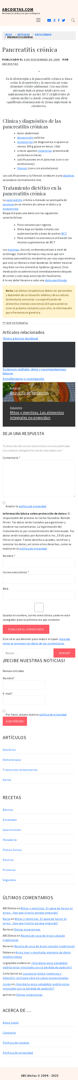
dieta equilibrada (56, 280)
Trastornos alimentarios (20, 770)
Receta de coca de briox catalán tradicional (44, 946)
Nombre (9, 556)
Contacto (9, 1032)
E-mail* (24, 698)
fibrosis (22, 168)
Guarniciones (12, 830)
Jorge (7, 984)
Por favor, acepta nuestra (35, 714)
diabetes (68, 175)
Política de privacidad (18, 1052)
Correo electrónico (16, 572)
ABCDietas (10, 64)
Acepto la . (26, 506)
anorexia (8, 204)
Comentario (11, 457)
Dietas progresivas (27, 929)
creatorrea (45, 150)
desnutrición (25, 137)
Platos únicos (12, 850)
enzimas (13, 249)
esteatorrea (25, 142)
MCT (64, 233)
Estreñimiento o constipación (23, 379)
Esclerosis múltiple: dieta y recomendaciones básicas (34, 371)
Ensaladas (10, 820)
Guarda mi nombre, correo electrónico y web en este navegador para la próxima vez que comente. (36, 617)
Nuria (6, 919)
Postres (8, 860)
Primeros (9, 870)
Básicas (8, 810)
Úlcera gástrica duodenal (20, 338)
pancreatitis (14, 200)
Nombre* (24, 682)
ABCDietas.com (17, 9)
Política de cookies (16, 1042)
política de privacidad (32, 506)
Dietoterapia (17, 323)
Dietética (9, 749)
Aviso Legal (11, 1022)
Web (5, 588)
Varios (7, 780)
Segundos (9, 880)
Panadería (10, 840)
